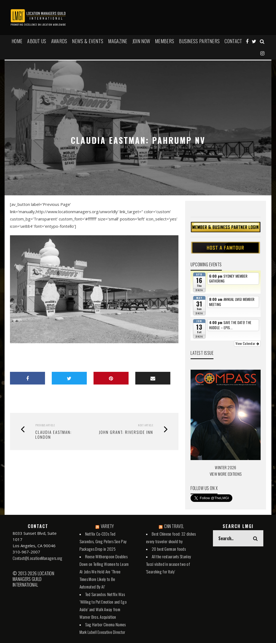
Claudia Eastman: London (53, 434)
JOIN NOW (141, 41)
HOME (17, 41)
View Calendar (247, 343)
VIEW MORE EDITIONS (226, 474)
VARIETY (107, 526)
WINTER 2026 (225, 467)
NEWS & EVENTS (87, 41)
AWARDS (59, 41)
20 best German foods (169, 549)
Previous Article (45, 425)
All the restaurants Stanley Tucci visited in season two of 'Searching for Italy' (168, 563)
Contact (233, 41)
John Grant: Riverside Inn (126, 432)
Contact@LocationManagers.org (37, 558)
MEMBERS (164, 41)
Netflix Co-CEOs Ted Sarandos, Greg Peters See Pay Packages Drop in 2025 (103, 541)
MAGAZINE (117, 41)
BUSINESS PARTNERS (199, 41)
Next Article (145, 425)
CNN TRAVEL (174, 526)
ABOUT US (36, 41)
